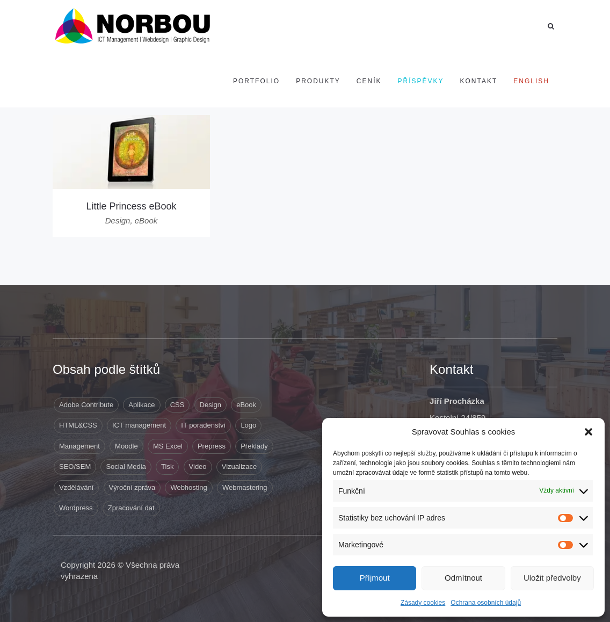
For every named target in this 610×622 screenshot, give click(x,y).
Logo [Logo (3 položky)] (248, 425)
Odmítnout (463, 577)
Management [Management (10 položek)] (79, 446)
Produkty (318, 81)
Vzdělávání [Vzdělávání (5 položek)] (76, 487)
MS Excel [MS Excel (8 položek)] (168, 446)
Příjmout (375, 577)
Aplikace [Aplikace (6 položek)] (141, 405)
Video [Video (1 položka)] (198, 466)
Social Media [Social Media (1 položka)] (126, 466)
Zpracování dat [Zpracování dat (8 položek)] (131, 508)
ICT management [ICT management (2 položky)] (139, 425)
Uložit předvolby (552, 577)
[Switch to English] (531, 81)
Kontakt (479, 81)
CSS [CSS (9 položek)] (177, 405)
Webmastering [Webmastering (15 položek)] (244, 487)
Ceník (369, 81)
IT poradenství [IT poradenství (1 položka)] (203, 425)
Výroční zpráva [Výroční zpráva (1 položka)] (132, 487)
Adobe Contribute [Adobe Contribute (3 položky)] (86, 405)
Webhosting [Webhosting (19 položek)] (188, 487)
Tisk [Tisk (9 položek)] (167, 466)
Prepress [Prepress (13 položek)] (212, 446)
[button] (588, 431)
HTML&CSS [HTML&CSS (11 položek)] (78, 425)
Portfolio (256, 81)
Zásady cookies (423, 602)
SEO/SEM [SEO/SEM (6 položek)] (75, 466)
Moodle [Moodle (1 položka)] (126, 446)
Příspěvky (421, 81)
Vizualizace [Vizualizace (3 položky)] (239, 466)
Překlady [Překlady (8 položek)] (254, 446)
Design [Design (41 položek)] (210, 405)
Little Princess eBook (131, 206)
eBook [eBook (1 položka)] (246, 405)
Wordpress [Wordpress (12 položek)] (76, 508)
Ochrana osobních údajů (486, 602)
